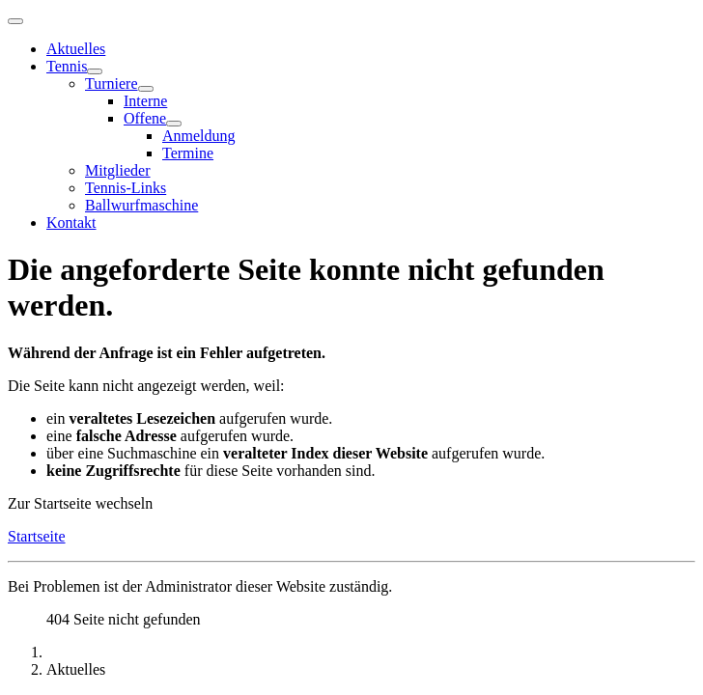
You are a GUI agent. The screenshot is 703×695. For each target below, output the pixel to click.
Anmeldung (199, 135)
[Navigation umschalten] (15, 21)
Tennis (66, 66)
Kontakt (71, 222)
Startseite (37, 536)
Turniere (111, 83)
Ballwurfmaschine (141, 205)
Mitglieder (118, 170)
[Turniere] (146, 89)
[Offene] (174, 123)
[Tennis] (94, 71)
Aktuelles (75, 49)
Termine (187, 153)
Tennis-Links (125, 188)
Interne (145, 101)
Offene (145, 118)
